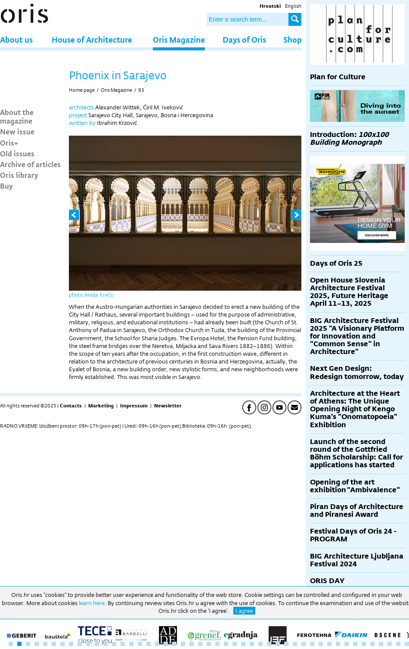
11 (97, 644)
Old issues (17, 153)
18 (157, 644)
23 (200, 644)
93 (141, 90)
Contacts (71, 405)
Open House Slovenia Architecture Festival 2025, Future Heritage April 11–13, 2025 (349, 292)
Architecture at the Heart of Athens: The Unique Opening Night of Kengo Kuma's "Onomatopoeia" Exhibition (355, 409)
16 (140, 644)
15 (131, 644)
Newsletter (168, 405)
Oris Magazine (179, 39)
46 (398, 644)
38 (329, 644)
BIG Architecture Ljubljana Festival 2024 (356, 560)
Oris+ (9, 142)
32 (278, 644)
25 (217, 644)
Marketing (101, 405)
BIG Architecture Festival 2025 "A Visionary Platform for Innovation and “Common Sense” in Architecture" (357, 336)
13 (114, 644)
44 (381, 644)
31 (269, 644)
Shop (292, 39)
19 (166, 644)
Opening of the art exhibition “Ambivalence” (355, 486)
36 (312, 644)
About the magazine (17, 116)
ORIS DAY (327, 580)
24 (209, 644)
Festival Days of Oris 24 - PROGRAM (353, 535)
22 (191, 644)
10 (88, 644)
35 (303, 644)
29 (252, 644)
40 (346, 644)
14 (123, 644)
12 (105, 644)
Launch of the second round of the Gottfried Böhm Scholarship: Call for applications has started (356, 453)
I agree (244, 611)
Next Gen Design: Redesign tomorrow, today (357, 372)
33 (286, 644)
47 (407, 644)
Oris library (19, 175)
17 (148, 644)
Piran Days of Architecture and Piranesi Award (356, 510)
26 (226, 644)
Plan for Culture (338, 76)
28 (243, 644)
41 (355, 644)
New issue (17, 131)
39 (338, 644)
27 (234, 644)
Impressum (134, 405)
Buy (6, 185)
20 (174, 644)
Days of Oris (244, 39)
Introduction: (349, 138)
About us (16, 39)
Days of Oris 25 (336, 263)
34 (295, 644)
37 (321, 644)
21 (183, 644)
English (293, 6)
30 (260, 644)
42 (364, 644)
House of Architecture (92, 39)
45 (389, 644)
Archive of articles (30, 164)
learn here (92, 603)
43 (372, 644)
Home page (82, 90)
